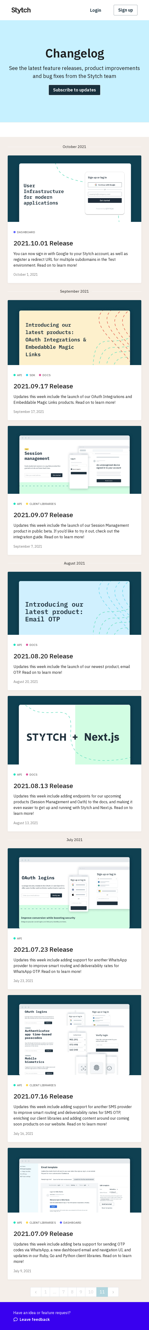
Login (95, 10)
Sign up (125, 10)
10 (90, 1292)
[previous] (35, 1292)
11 (102, 1292)
